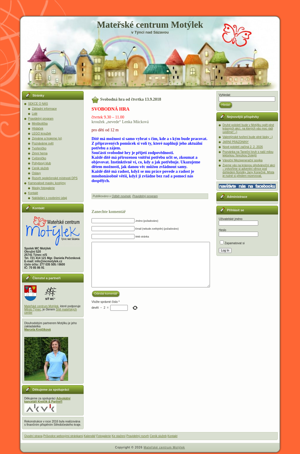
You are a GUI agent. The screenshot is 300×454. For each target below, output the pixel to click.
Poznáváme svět (43, 143)
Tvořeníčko (39, 148)
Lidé (34, 113)
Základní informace (44, 108)
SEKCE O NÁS (38, 103)
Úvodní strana (33, 436)
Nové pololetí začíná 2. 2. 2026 (243, 147)
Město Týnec (32, 309)
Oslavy (36, 173)
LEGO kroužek (41, 133)
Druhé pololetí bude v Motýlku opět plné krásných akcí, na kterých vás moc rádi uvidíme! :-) (248, 128)
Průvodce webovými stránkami (63, 436)
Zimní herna (39, 153)
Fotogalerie (103, 436)
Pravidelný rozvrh (137, 436)
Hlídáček (37, 128)
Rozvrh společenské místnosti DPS (54, 178)
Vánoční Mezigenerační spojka (243, 160)
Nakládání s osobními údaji (49, 198)
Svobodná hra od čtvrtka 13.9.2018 (130, 99)
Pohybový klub (41, 163)
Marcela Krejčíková (37, 329)
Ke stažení (118, 436)
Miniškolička (40, 123)
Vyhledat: (225, 95)
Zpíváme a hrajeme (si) (47, 138)
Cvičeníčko (39, 158)
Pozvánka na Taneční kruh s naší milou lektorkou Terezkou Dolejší (248, 153)
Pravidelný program (41, 118)
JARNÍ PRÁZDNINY (236, 142)
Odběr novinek (121, 196)
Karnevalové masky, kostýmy (47, 183)
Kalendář (89, 436)
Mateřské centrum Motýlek (150, 25)
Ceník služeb (40, 168)
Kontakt (33, 193)
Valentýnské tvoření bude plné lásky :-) (248, 137)
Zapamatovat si (232, 243)
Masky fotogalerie (43, 188)
